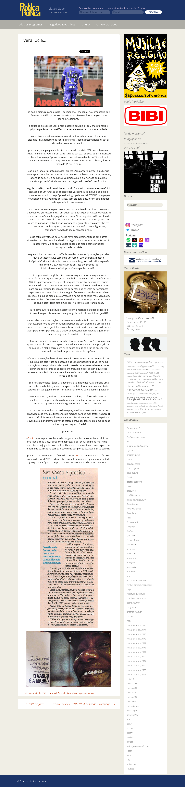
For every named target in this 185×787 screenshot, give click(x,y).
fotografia (131, 526)
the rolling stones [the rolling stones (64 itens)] (142, 409)
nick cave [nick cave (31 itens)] (158, 382)
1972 (129, 441)
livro (129, 576)
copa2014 (131, 490)
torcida (130, 737)
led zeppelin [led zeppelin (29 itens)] (147, 379)
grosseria (131, 535)
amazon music (133, 455)
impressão (131, 553)
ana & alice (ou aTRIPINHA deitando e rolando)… (84, 704)
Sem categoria (133, 710)
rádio (129, 620)
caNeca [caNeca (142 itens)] (153, 366)
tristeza (130, 741)
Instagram (134, 225)
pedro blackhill (133, 602)
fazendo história (134, 508)
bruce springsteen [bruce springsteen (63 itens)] (140, 366)
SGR (128, 719)
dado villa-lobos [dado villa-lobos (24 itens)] (138, 370)
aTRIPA (86, 24)
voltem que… (132, 764)
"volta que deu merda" (136, 437)
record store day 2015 (136, 634)
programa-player (134, 611)
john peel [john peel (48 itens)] (138, 379)
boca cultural (132, 472)
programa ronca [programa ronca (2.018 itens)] (142, 398)
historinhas (71, 693)
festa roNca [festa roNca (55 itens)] (154, 372)
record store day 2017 (136, 643)
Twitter (132, 230)
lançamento (132, 571)
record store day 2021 (136, 661)
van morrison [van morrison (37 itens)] (136, 412)
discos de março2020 (136, 499)
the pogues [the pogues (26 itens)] (130, 409)
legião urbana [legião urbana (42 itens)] (157, 379)
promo (130, 616)
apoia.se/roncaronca (59, 12)
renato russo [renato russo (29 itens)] (138, 403)
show (129, 724)
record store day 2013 (136, 625)
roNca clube (132, 683)
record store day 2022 (136, 665)
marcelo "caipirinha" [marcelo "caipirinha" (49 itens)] (136, 382)
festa (129, 517)
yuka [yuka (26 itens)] (144, 412)
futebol (61, 693)
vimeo (129, 755)
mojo (129, 589)
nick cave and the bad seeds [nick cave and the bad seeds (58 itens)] (139, 386)
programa (131, 607)
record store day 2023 (136, 670)
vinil (128, 759)
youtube (130, 768)
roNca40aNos (133, 706)
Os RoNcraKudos (106, 24)
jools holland (132, 567)
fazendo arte (132, 504)
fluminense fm (133, 522)
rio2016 (130, 679)
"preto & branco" (134, 432)
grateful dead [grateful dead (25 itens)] (131, 376)
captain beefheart (134, 481)
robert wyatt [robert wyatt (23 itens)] (147, 403)
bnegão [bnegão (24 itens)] (145, 362)
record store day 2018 (136, 647)
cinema (130, 486)
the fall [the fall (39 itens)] (160, 406)
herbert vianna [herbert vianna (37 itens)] (142, 376)
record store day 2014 (136, 629)
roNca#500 (132, 692)
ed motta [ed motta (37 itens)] (135, 373)
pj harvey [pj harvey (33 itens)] (138, 393)
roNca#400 (132, 688)
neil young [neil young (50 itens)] (149, 382)
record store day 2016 (136, 638)
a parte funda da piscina (137, 446)
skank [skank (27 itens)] (148, 406)
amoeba (130, 459)
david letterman (133, 495)
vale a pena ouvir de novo (138, 746)
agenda (130, 450)
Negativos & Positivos (62, 24)
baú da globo (133, 468)
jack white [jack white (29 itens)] (152, 376)
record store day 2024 (136, 674)
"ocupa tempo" (133, 428)
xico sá (79, 455)
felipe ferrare (132, 513)
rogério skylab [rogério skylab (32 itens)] (140, 406)
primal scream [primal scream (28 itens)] (147, 393)
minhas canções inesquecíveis (139, 585)
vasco (91, 693)
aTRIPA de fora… (34, 704)
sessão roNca (132, 715)
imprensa (82, 693)
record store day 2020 (136, 656)
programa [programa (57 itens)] (156, 393)
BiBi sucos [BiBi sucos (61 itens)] (131, 362)
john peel (131, 562)
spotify (130, 732)
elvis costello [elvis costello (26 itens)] (144, 373)
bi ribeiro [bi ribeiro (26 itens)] (140, 362)
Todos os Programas (29, 24)
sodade (130, 728)
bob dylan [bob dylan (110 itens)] (154, 362)
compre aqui (131, 147)
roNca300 (131, 701)
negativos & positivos (136, 593)
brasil (54, 693)
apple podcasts (133, 463)
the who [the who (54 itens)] (154, 409)
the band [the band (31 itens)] (153, 406)
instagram (131, 558)
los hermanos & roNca (136, 580)
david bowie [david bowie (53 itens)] (149, 369)
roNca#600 (132, 697)
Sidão (31, 438)
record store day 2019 (136, 652)
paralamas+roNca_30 (136, 598)
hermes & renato (134, 540)
